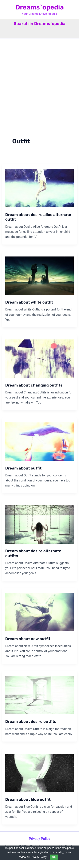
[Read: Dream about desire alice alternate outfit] (39, 188)
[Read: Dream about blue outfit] (39, 773)
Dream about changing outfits (33, 385)
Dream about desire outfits (30, 721)
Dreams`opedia (39, 7)
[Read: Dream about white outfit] (39, 275)
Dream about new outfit (27, 638)
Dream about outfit (23, 468)
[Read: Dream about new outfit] (39, 612)
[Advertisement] (39, 80)
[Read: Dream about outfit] (39, 441)
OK (54, 857)
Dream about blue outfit (28, 799)
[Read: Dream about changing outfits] (39, 358)
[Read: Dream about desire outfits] (39, 695)
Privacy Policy (39, 839)
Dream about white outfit (29, 302)
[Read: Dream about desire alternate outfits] (39, 524)
